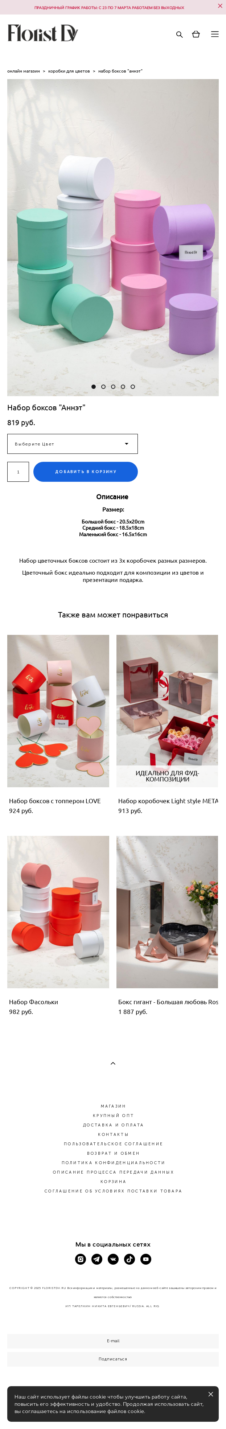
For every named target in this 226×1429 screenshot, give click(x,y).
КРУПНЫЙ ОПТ (113, 1115)
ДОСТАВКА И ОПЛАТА (113, 1125)
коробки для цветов (69, 71)
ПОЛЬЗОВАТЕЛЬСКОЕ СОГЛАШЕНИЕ (113, 1144)
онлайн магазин (23, 71)
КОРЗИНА (113, 1181)
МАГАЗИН (114, 1106)
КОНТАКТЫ (113, 1134)
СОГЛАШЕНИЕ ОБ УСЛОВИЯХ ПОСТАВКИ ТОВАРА (113, 1191)
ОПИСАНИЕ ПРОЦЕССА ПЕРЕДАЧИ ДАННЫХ (113, 1172)
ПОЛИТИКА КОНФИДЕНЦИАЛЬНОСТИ (114, 1163)
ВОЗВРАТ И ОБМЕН (113, 1153)
